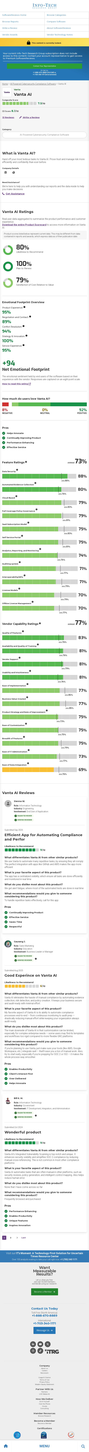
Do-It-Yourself (44, 1402)
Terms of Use (44, 1380)
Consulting (44, 1408)
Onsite (44, 1406)
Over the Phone (44, 1404)
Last (23, 1238)
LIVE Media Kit (44, 1394)
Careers (44, 1371)
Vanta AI (62, 84)
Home (5, 84)
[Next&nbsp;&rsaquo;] (17, 1238)
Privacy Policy (44, 1382)
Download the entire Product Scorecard (24, 224)
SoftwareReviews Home (14, 15)
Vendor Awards (9, 34)
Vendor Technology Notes (60, 34)
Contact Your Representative (44, 66)
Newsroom (44, 1373)
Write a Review (9, 28)
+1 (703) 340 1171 (68, 1259)
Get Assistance (13, 193)
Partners (44, 1392)
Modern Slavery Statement (44, 1384)
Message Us (44, 1330)
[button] (44, 1446)
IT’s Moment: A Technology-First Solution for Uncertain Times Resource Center (49, 1255)
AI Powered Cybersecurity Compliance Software (33, 84)
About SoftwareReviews (59, 28)
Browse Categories (56, 15)
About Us (44, 1368)
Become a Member (44, 1292)
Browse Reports (10, 21)
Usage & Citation (44, 1377)
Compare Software (56, 21)
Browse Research (44, 1416)
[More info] (24, 307)
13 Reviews (8, 117)
